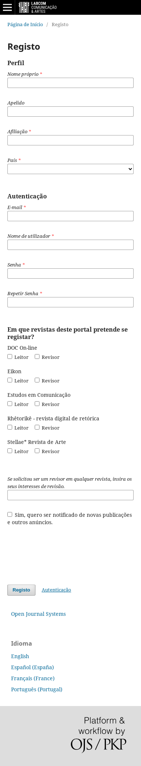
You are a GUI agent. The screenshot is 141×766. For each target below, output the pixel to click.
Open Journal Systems (38, 613)
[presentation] (63, 551)
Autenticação (56, 589)
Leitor (17, 357)
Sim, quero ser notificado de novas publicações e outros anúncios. (69, 518)
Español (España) (32, 667)
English (20, 656)
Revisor (47, 357)
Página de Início (25, 24)
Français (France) (33, 678)
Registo (21, 590)
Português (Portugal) (36, 689)
